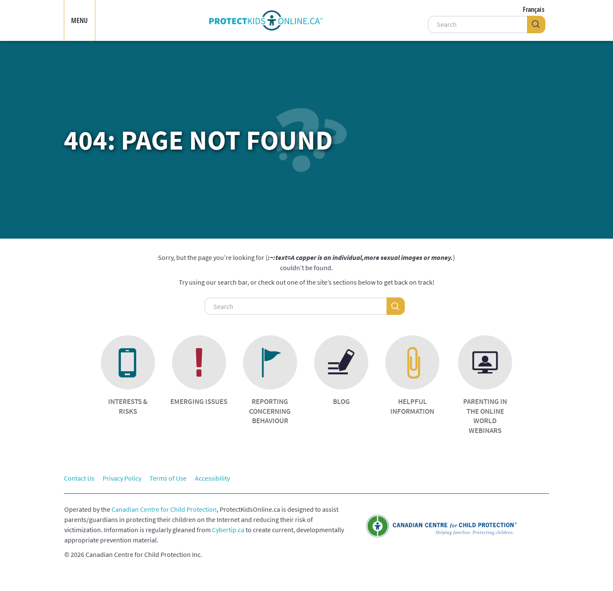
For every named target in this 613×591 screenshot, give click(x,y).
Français (533, 9)
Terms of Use (167, 478)
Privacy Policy (122, 478)
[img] (265, 20)
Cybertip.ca (228, 529)
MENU (79, 20)
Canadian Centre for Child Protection (164, 509)
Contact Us (79, 478)
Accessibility (212, 478)
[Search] (477, 24)
